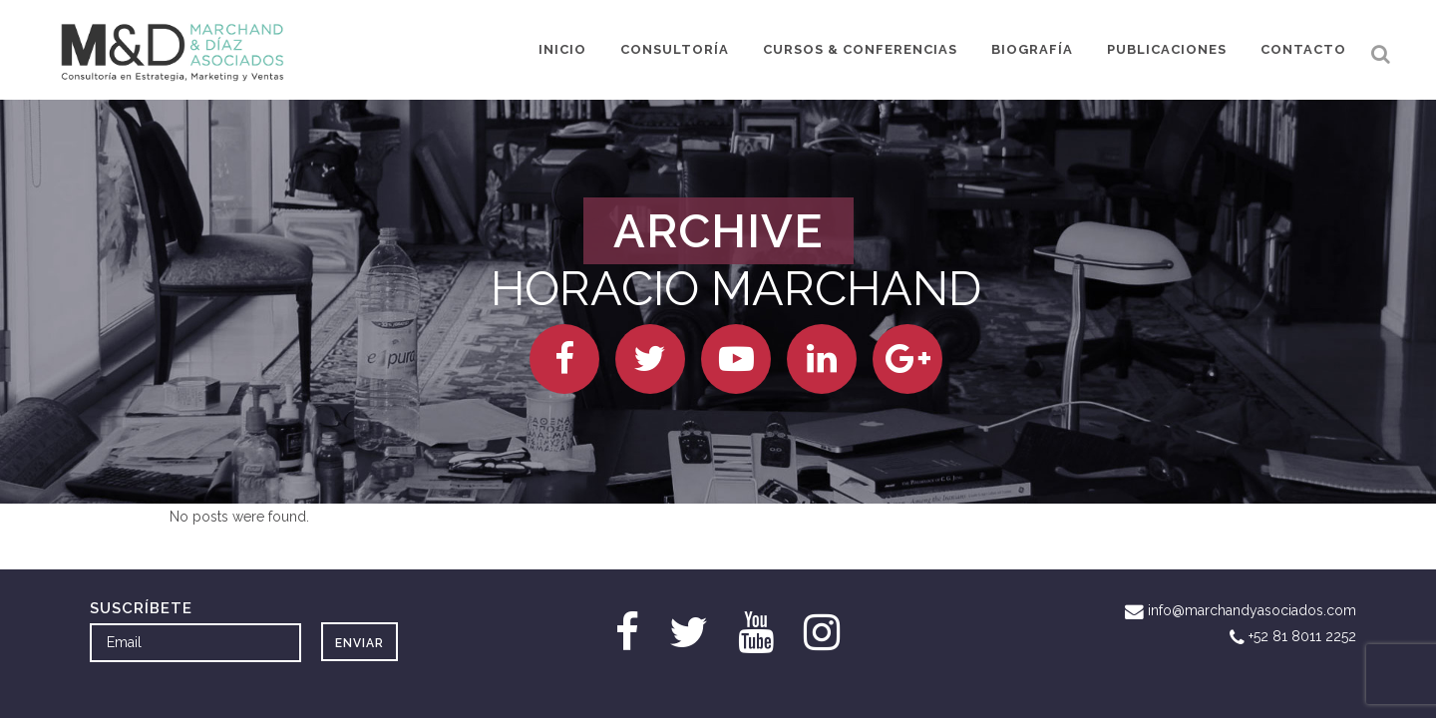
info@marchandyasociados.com (1252, 610)
